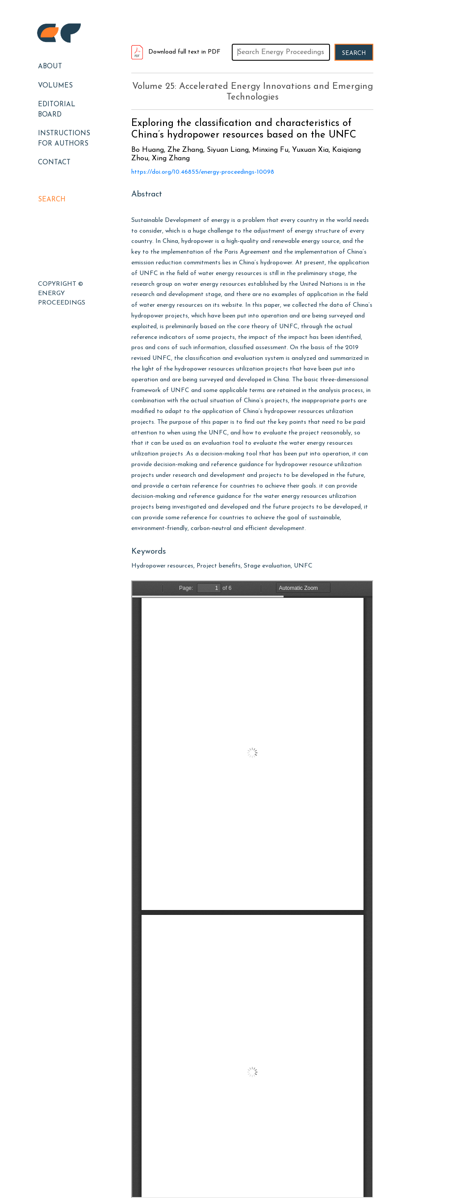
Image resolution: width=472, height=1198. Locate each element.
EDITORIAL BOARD (56, 109)
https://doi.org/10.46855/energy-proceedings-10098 (202, 172)
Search (52, 199)
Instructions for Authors (64, 138)
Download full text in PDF (176, 52)
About (50, 66)
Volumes (55, 86)
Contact (54, 162)
